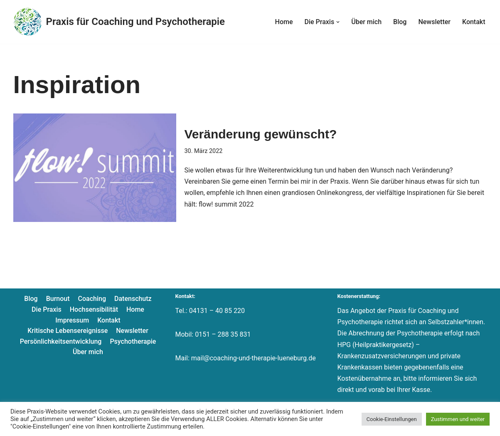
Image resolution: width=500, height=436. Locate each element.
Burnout (58, 299)
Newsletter (434, 22)
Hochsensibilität (94, 309)
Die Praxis (47, 309)
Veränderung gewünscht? (261, 134)
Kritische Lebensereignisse (67, 331)
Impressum (72, 320)
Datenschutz (133, 299)
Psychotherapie (133, 341)
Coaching (92, 299)
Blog (399, 22)
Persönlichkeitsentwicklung (61, 341)
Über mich (366, 22)
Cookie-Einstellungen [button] (392, 419)
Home (284, 22)
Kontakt (473, 22)
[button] (338, 22)
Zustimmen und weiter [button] (458, 419)
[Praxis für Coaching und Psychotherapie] (119, 21)
